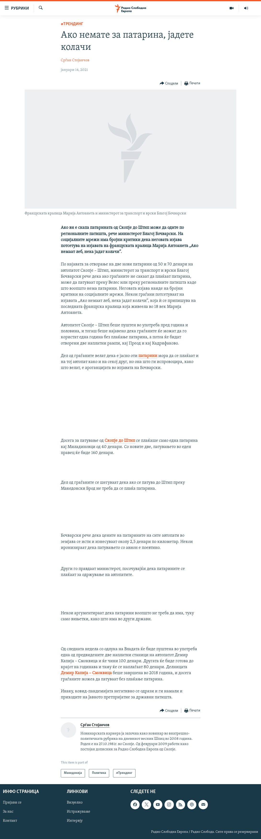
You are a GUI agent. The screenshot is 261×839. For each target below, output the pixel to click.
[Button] (169, 83)
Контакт (10, 821)
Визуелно (75, 803)
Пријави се (12, 803)
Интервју (75, 821)
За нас (8, 812)
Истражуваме (78, 812)
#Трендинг (72, 24)
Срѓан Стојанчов (75, 60)
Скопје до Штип (120, 440)
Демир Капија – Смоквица (86, 673)
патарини (147, 356)
